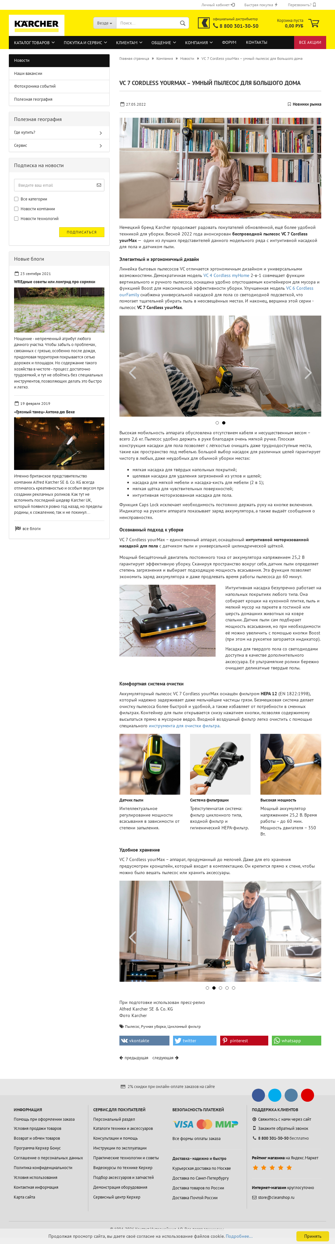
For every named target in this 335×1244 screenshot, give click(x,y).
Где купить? (24, 132)
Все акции (310, 42)
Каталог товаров (32, 42)
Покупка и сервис (83, 42)
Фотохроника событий (35, 86)
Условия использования (35, 1177)
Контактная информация (36, 1187)
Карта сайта (24, 1197)
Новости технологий (36, 218)
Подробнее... (239, 1236)
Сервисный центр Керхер (116, 1197)
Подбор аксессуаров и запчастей (123, 1177)
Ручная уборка (153, 1026)
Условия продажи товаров (37, 1128)
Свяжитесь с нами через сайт (281, 1119)
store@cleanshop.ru (273, 1197)
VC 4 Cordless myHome (226, 275)
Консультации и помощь (115, 1138)
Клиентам (126, 42)
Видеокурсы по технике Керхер (122, 1167)
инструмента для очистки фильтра (184, 726)
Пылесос (132, 1026)
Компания (196, 42)
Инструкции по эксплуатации (120, 1148)
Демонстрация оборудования (120, 1187)
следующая (162, 1058)
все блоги (32, 528)
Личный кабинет (218, 4)
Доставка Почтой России (195, 1198)
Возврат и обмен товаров (37, 1138)
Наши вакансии (28, 73)
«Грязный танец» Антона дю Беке (44, 412)
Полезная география (33, 99)
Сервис (20, 145)
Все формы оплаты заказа (196, 1138)
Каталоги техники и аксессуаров (123, 1128)
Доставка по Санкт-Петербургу (200, 1178)
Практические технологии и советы (126, 1158)
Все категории (30, 199)
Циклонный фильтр (184, 1026)
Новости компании (34, 209)
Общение (161, 42)
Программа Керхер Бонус (37, 1148)
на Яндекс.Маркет (285, 1158)
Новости (21, 60)
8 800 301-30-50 (239, 26)
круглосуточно (283, 1187)
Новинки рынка (307, 104)
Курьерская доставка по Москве (201, 1168)
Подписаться (82, 232)
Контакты (256, 42)
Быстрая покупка (261, 4)
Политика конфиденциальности (43, 1167)
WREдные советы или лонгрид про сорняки (54, 282)
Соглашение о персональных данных (48, 1158)
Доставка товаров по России (198, 1188)
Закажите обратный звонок (280, 1128)
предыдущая (136, 1058)
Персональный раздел (114, 1119)
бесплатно (280, 1138)
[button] (217, 422)
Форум (229, 42)
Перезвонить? (302, 4)
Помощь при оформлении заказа (44, 1119)
